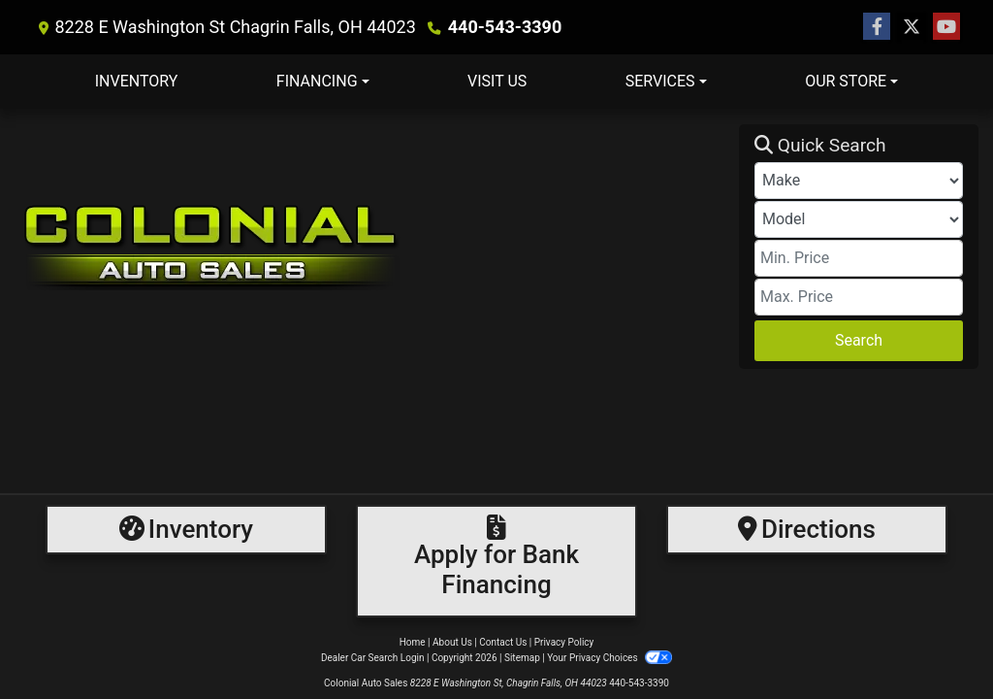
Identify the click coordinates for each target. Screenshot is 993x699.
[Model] (858, 219)
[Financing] (496, 561)
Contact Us (503, 642)
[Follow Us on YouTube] (946, 27)
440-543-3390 (504, 27)
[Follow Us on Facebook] (876, 27)
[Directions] (806, 529)
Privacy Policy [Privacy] (564, 642)
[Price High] (858, 297)
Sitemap (522, 657)
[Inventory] (186, 529)
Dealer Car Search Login (373, 657)
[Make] (858, 180)
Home (413, 642)
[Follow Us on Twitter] (911, 27)
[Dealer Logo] (377, 246)
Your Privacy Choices (609, 657)
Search (858, 340)
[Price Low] (858, 258)
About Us (452, 642)
